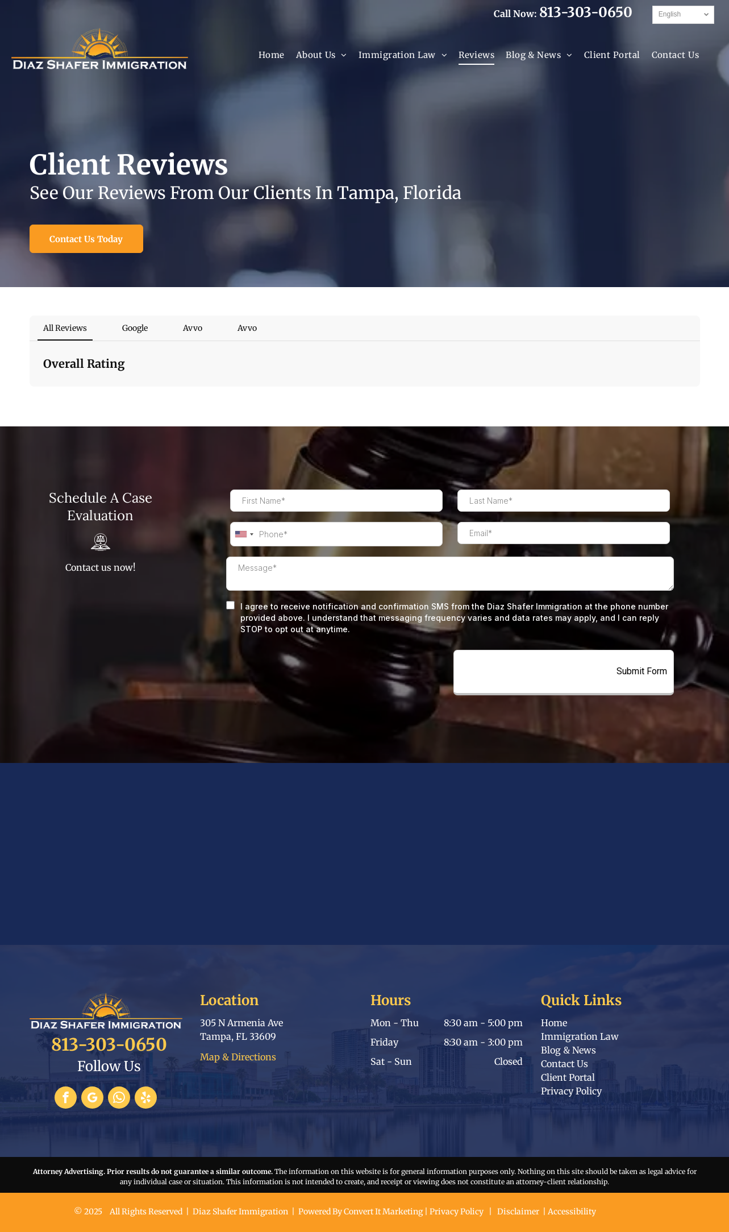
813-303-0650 (585, 12)
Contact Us (564, 1063)
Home (554, 1022)
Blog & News (568, 1050)
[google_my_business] (92, 1098)
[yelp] (146, 1098)
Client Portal (568, 1077)
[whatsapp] (119, 1098)
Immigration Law (580, 1036)
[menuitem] (271, 55)
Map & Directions (238, 1057)
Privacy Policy (571, 1091)
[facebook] (66, 1098)
